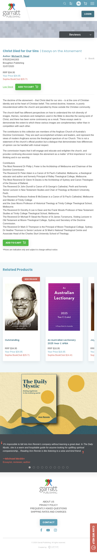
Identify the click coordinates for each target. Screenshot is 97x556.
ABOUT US (48, 502)
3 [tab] (38, 467)
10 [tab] (67, 467)
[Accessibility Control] (78, 3)
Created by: (48, 547)
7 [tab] (54, 467)
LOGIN (87, 14)
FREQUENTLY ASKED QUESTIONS (48, 508)
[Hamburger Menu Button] (92, 3)
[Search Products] (64, 3)
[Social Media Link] (41, 530)
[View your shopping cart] (85, 3)
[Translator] (71, 3)
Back (89, 58)
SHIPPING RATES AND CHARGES (48, 512)
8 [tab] (59, 467)
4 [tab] (42, 467)
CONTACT (49, 522)
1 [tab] (29, 467)
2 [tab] (33, 467)
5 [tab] (46, 467)
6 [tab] (50, 467)
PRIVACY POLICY (48, 505)
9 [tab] (63, 467)
